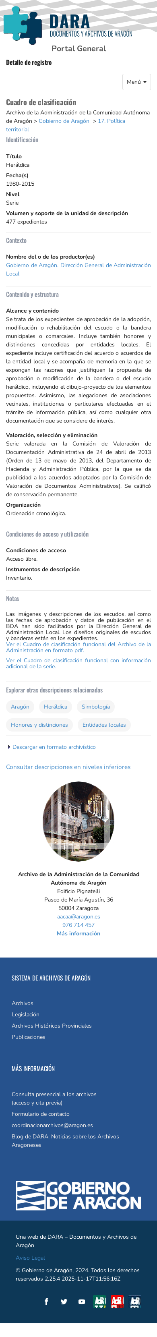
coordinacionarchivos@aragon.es (52, 1125)
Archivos (22, 1003)
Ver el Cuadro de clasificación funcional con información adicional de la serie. (78, 663)
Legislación (25, 1014)
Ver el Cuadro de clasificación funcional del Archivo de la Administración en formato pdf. (78, 647)
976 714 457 (78, 925)
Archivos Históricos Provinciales (52, 1026)
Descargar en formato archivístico (54, 747)
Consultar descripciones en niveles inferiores (68, 767)
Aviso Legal (30, 1258)
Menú (137, 82)
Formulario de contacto (41, 1114)
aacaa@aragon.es (78, 916)
